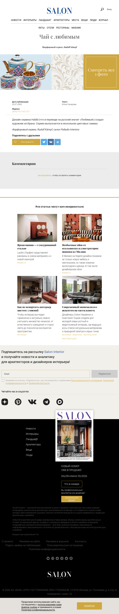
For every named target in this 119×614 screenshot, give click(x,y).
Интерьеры (30, 20)
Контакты (81, 541)
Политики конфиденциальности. (38, 610)
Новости (16, 20)
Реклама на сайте (29, 541)
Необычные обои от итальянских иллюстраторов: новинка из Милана (80, 248)
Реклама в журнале (57, 541)
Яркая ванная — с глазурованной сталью (36, 246)
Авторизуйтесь (45, 175)
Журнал (103, 20)
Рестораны (62, 27)
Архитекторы (62, 20)
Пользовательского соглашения (86, 380)
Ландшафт (45, 20)
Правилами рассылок (39, 383)
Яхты (41, 27)
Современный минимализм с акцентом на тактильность (79, 308)
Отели (50, 27)
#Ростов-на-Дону (69, 339)
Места (75, 20)
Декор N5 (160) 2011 (21, 111)
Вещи (84, 20)
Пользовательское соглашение (65, 545)
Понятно (89, 606)
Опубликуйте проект (71, 499)
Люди (93, 20)
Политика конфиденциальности (47, 549)
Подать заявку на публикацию (23, 545)
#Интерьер (22, 335)
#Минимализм (90, 335)
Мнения (76, 27)
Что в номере (71, 484)
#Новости (21, 263)
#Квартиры (77, 335)
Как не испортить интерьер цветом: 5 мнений (34, 308)
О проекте (7, 541)
